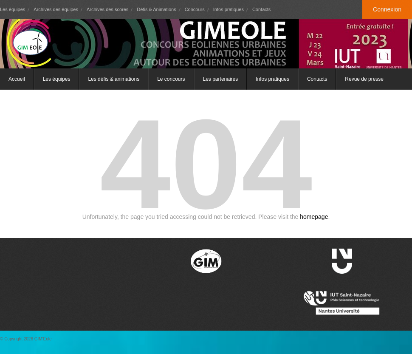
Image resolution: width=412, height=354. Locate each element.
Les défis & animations (113, 79)
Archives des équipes (56, 9)
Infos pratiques (228, 9)
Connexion (387, 9)
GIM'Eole (43, 339)
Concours (195, 9)
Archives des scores (107, 9)
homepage (314, 216)
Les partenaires (220, 79)
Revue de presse (364, 79)
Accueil (16, 79)
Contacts (261, 9)
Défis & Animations (156, 9)
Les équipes (12, 9)
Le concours (171, 79)
